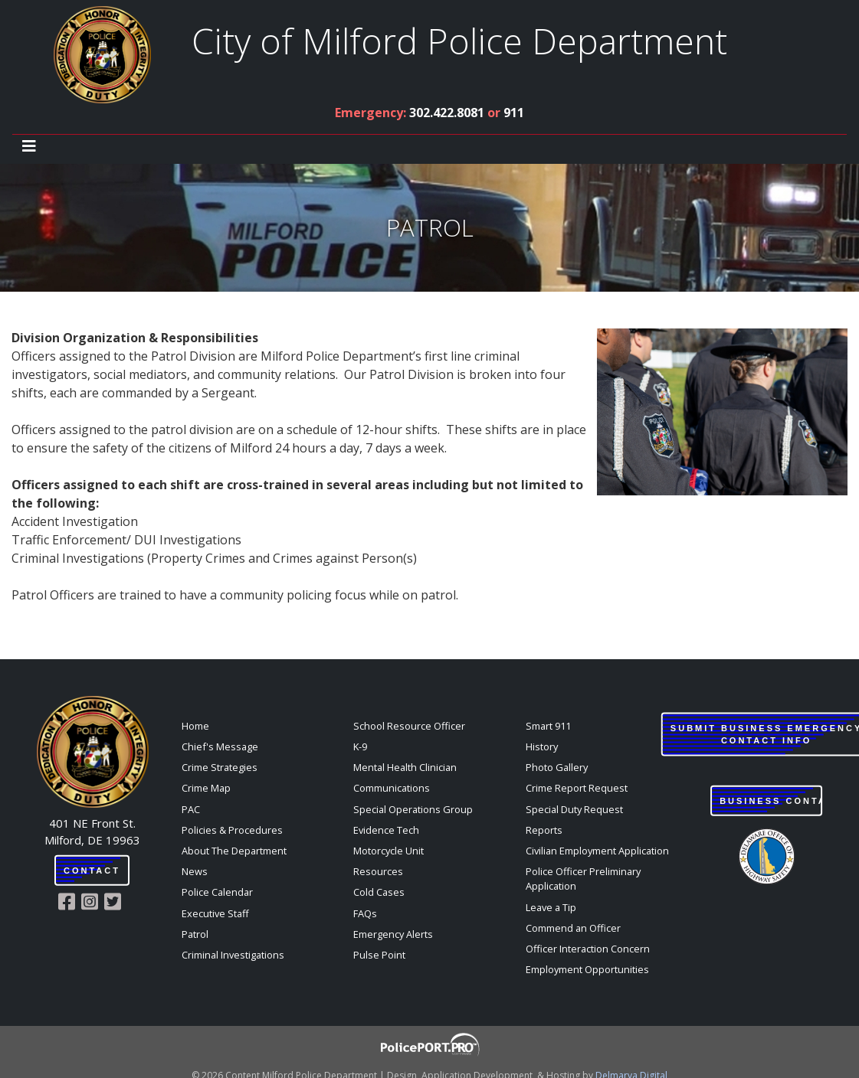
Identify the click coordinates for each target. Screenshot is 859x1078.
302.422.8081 (446, 112)
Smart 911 (548, 726)
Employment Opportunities (587, 969)
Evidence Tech (386, 830)
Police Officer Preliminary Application (583, 878)
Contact (92, 870)
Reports (544, 830)
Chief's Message (220, 746)
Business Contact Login (771, 800)
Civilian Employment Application (597, 851)
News (195, 871)
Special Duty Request (574, 809)
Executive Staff (215, 913)
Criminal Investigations (233, 955)
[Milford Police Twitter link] (115, 901)
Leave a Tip (551, 907)
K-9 (360, 746)
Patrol (195, 934)
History (542, 746)
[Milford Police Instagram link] (92, 901)
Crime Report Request (577, 788)
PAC (191, 809)
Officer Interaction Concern (588, 949)
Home (195, 726)
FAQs (365, 913)
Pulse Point (379, 955)
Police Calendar (217, 892)
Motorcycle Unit (388, 851)
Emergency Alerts (393, 934)
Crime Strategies (219, 767)
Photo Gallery (557, 767)
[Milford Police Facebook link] (69, 901)
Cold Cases (379, 892)
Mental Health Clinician (405, 767)
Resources (378, 871)
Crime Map (206, 788)
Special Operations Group (413, 809)
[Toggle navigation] (29, 146)
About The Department (234, 851)
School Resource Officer (409, 726)
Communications (391, 788)
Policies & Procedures (232, 830)
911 (513, 112)
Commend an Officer (573, 928)
